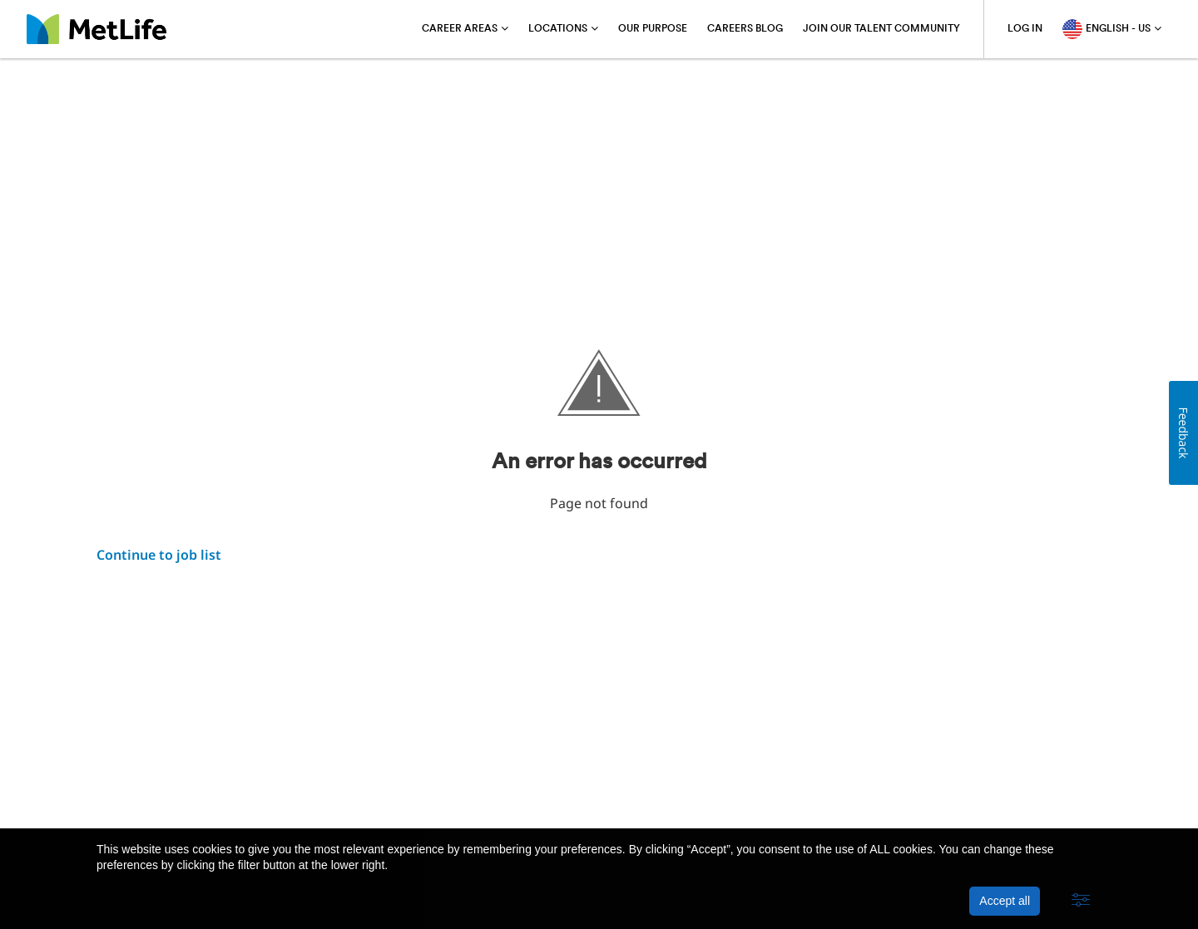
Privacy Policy (234, 786)
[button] (1080, 901)
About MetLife (137, 786)
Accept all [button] (1004, 900)
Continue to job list (159, 555)
